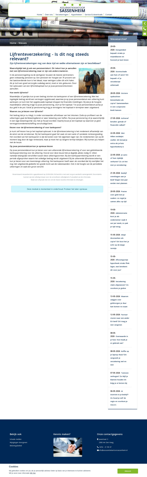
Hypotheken (76, 14)
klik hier (33, 474)
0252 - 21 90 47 (104, 447)
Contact (108, 14)
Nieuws (22, 43)
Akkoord (128, 472)
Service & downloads (94, 14)
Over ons (49, 14)
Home (39, 14)
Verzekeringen (62, 14)
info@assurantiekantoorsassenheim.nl (112, 450)
